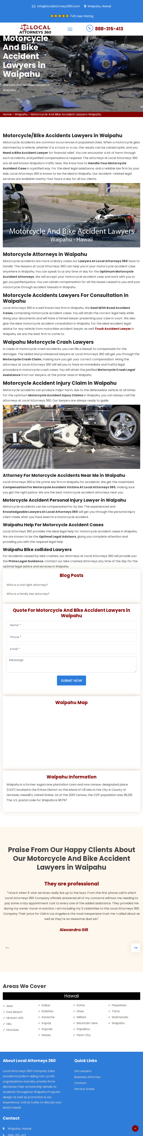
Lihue (80, 1011)
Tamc (116, 1011)
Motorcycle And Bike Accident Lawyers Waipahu (66, 114)
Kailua (46, 1005)
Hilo (9, 1024)
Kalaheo (47, 1011)
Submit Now (71, 680)
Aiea (9, 1006)
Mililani (81, 1017)
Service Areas (84, 1089)
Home (7, 114)
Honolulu (12, 1030)
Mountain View (87, 1023)
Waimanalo (120, 1017)
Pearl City (84, 1035)
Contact (80, 1083)
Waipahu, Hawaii (99, 6)
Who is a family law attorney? (28, 594)
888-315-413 (109, 29)
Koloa (81, 1005)
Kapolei (47, 1029)
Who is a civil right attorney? (27, 585)
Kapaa (46, 1023)
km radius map (71, 735)
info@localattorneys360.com (58, 6)
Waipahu (21, 114)
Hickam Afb (14, 1018)
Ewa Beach (14, 1012)
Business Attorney (87, 1077)
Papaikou (83, 1029)
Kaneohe (48, 1017)
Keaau (46, 1035)
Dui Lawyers (82, 1071)
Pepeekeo (119, 1005)
